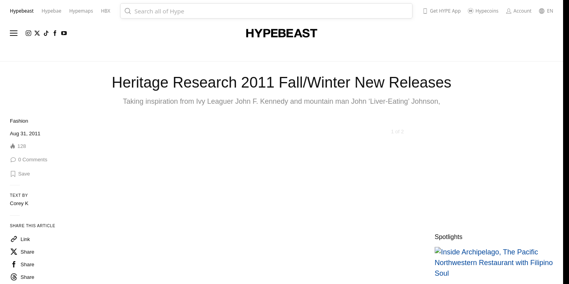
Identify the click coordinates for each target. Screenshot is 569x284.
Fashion (19, 121)
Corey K (19, 203)
